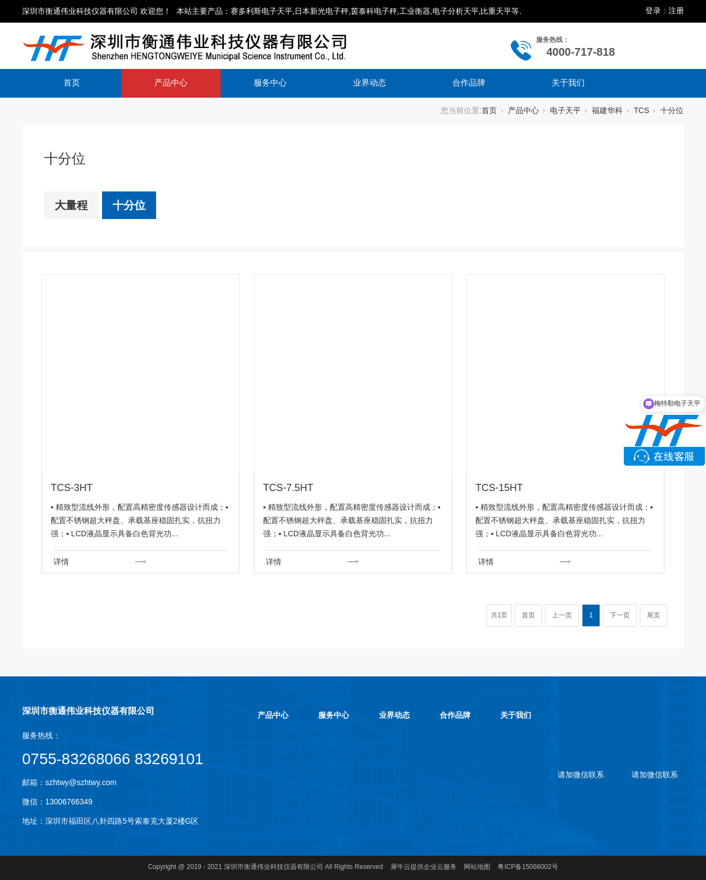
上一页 (562, 615)
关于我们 (568, 82)
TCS (641, 110)
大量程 (71, 205)
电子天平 (565, 110)
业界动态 (369, 82)
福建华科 (607, 110)
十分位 (671, 110)
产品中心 (171, 82)
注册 (676, 10)
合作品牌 (468, 82)
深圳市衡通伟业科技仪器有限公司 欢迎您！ (96, 11)
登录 (653, 10)
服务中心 (270, 82)
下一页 (620, 615)
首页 (71, 82)
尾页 (653, 615)
